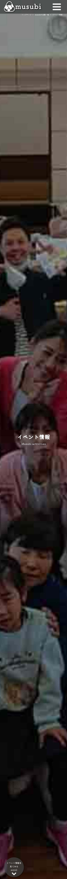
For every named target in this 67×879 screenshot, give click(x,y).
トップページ (27, 14)
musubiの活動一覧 (42, 14)
